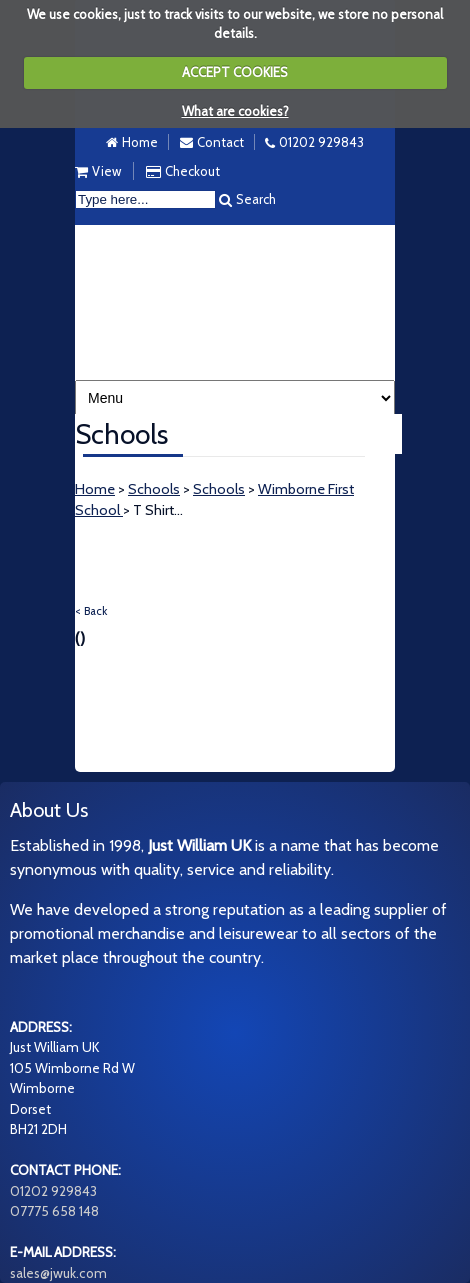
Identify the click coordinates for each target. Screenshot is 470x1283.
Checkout (192, 171)
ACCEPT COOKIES (235, 72)
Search (256, 199)
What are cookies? (235, 111)
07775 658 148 (54, 1211)
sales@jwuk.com (58, 1273)
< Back (91, 611)
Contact (220, 142)
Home (140, 142)
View (106, 171)
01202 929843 (321, 142)
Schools (154, 489)
